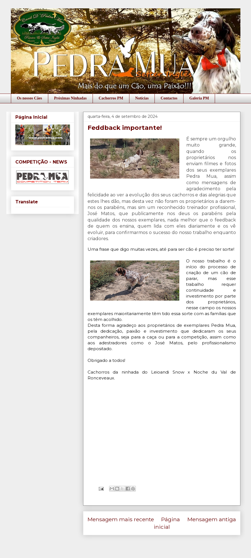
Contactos (169, 98)
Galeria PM (199, 98)
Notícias (142, 98)
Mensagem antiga (211, 519)
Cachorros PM (111, 98)
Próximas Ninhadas (70, 98)
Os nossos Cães (29, 98)
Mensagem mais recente (121, 519)
